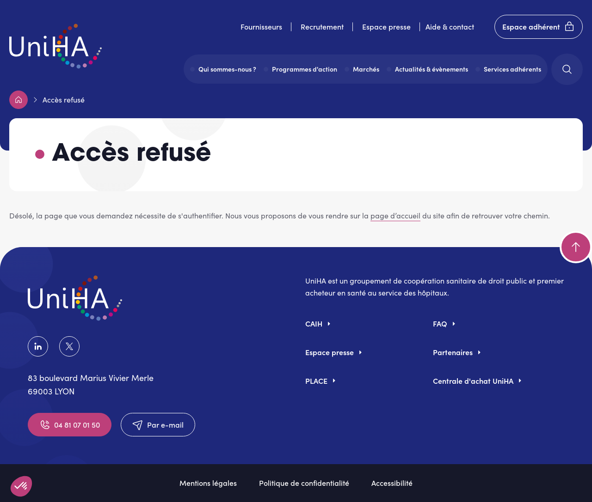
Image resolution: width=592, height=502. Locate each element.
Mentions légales (208, 483)
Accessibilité (392, 483)
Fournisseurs (261, 26)
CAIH (313, 323)
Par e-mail (158, 424)
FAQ (440, 323)
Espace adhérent (538, 26)
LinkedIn (38, 346)
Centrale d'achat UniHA (473, 380)
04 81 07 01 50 (69, 424)
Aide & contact (450, 26)
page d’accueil (395, 215)
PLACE (316, 380)
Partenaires (453, 352)
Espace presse (386, 26)
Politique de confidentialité (304, 483)
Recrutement (322, 26)
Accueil (18, 100)
